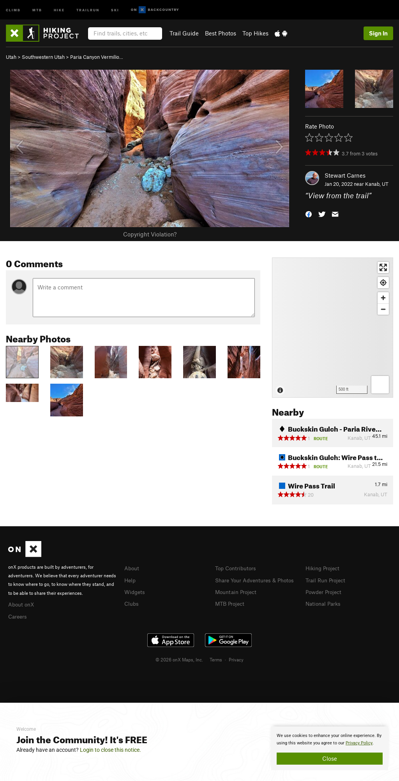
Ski (115, 9)
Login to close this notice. (110, 750)
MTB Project (231, 611)
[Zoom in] (383, 297)
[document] (330, 748)
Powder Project (325, 590)
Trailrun (87, 9)
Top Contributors (237, 567)
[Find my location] (383, 282)
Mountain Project (237, 599)
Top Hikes (255, 33)
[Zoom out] (383, 309)
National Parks (324, 602)
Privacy (236, 658)
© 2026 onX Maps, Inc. (179, 658)
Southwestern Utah (43, 57)
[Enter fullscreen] (383, 267)
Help (130, 579)
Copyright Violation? (150, 234)
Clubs (132, 602)
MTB (37, 9)
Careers (18, 615)
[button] (308, 213)
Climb (13, 9)
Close (329, 758)
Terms (216, 658)
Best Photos (220, 33)
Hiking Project (324, 567)
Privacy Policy (359, 743)
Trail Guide (184, 33)
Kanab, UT (376, 184)
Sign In (378, 33)
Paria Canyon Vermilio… (96, 57)
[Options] (380, 384)
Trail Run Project (327, 579)
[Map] (332, 327)
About (132, 567)
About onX (22, 603)
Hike (59, 9)
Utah (11, 57)
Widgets (135, 590)
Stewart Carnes (345, 175)
